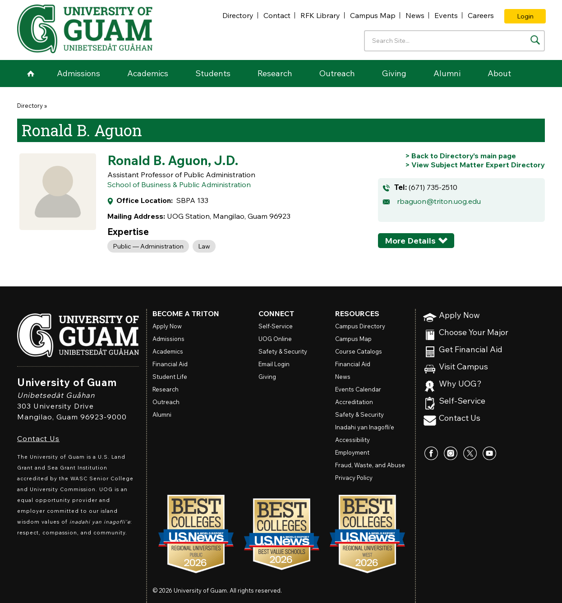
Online (275, 338)
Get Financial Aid (470, 349)
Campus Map (373, 15)
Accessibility (352, 439)
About (499, 73)
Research (275, 73)
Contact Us (38, 438)
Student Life (169, 376)
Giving (394, 73)
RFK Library (320, 15)
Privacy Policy (354, 477)
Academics (147, 73)
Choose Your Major (473, 332)
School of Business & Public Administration (179, 184)
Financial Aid (170, 364)
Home (30, 73)
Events (446, 15)
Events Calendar (358, 389)
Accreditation (354, 401)
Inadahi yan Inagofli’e (364, 427)
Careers (481, 15)
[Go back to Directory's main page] (460, 155)
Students (212, 73)
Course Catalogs (358, 351)
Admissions (78, 73)
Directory (237, 15)
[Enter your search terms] (454, 40)
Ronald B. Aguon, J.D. (172, 160)
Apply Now (459, 315)
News (414, 15)
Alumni (447, 73)
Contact (276, 15)
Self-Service (462, 401)
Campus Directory (360, 326)
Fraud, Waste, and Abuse (370, 465)
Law (204, 246)
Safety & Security (282, 351)
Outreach (337, 73)
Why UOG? (460, 384)
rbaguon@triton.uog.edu (439, 201)
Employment (352, 452)
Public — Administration (148, 246)
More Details (410, 240)
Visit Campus (463, 367)
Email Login (274, 364)
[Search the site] (535, 40)
